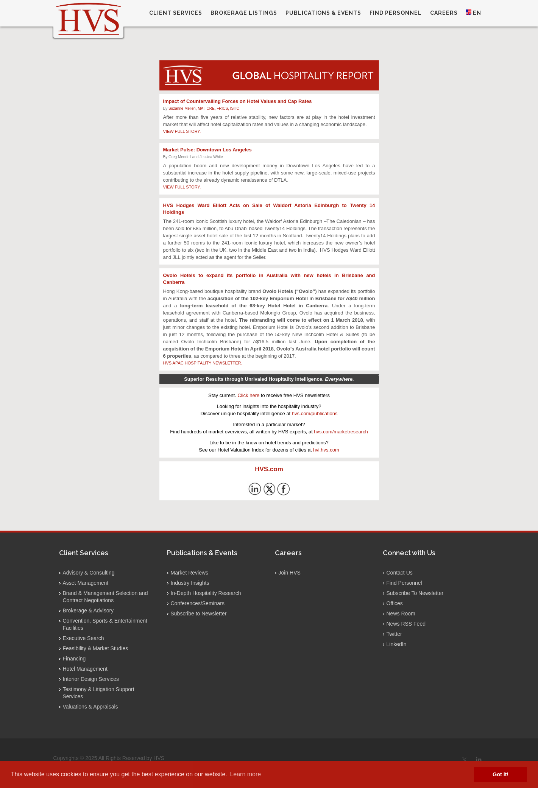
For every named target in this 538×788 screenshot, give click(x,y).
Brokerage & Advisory (88, 610)
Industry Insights (190, 583)
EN (473, 12)
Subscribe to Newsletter (199, 613)
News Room (401, 613)
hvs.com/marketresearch (341, 431)
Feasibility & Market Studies (95, 648)
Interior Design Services (91, 679)
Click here (248, 395)
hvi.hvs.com (326, 450)
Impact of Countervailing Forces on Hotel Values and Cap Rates (237, 101)
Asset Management (86, 583)
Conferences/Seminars (198, 603)
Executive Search (83, 638)
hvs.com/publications (315, 413)
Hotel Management (85, 669)
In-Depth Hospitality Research (206, 593)
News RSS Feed (406, 624)
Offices (395, 603)
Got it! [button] (500, 774)
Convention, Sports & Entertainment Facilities (105, 624)
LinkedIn (397, 644)
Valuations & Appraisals (90, 707)
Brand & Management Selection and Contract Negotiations (105, 596)
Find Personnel (404, 583)
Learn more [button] (245, 774)
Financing (74, 659)
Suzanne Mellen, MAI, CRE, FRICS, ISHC (203, 108)
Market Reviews (190, 573)
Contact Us (400, 573)
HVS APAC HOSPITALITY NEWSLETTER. (202, 363)
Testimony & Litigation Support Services (98, 692)
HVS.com (269, 469)
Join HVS (290, 573)
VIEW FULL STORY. (182, 131)
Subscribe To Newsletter (415, 593)
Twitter (394, 634)
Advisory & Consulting (89, 573)
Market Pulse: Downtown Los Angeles (207, 150)
